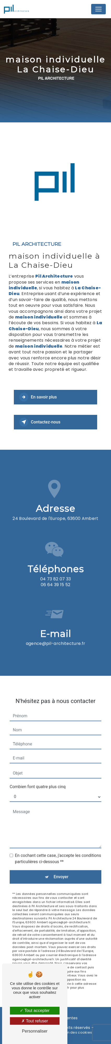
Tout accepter (34, 1010)
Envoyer (61, 867)
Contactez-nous (39, 422)
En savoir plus (38, 397)
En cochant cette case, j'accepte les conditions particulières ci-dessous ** (58, 849)
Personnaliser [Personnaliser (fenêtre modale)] (35, 1031)
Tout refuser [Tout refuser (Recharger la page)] (34, 1021)
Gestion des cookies (74, 1032)
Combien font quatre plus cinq (38, 777)
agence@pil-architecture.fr (55, 634)
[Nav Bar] (98, 9)
